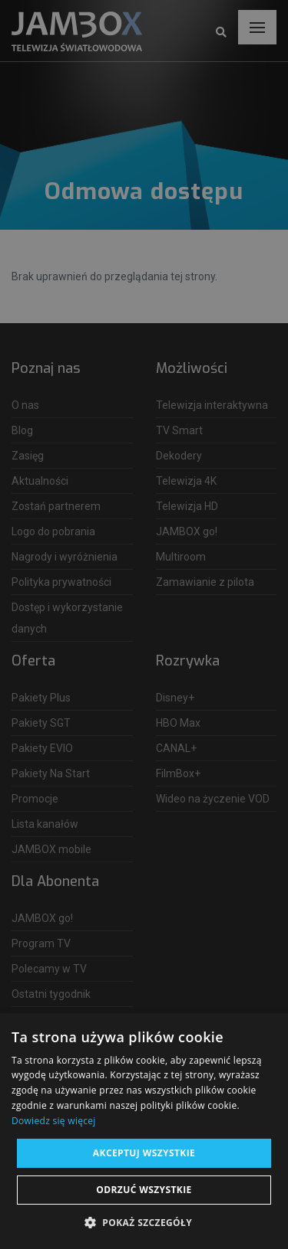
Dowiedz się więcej (54, 1120)
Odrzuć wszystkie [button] (143, 1189)
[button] (144, 1223)
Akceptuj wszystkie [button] (144, 1152)
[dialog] (144, 624)
